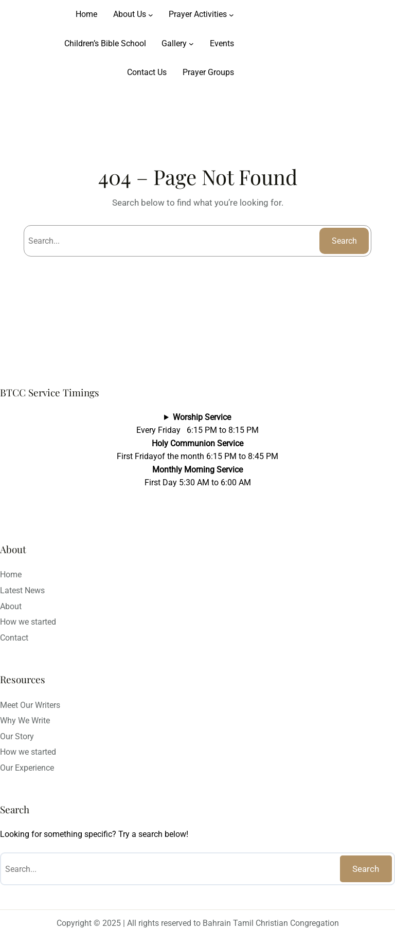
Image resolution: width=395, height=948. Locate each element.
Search (344, 241)
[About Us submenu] (150, 14)
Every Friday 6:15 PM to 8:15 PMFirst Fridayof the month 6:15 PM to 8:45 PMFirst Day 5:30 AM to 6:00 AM (197, 450)
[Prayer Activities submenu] (231, 14)
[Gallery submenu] (191, 43)
